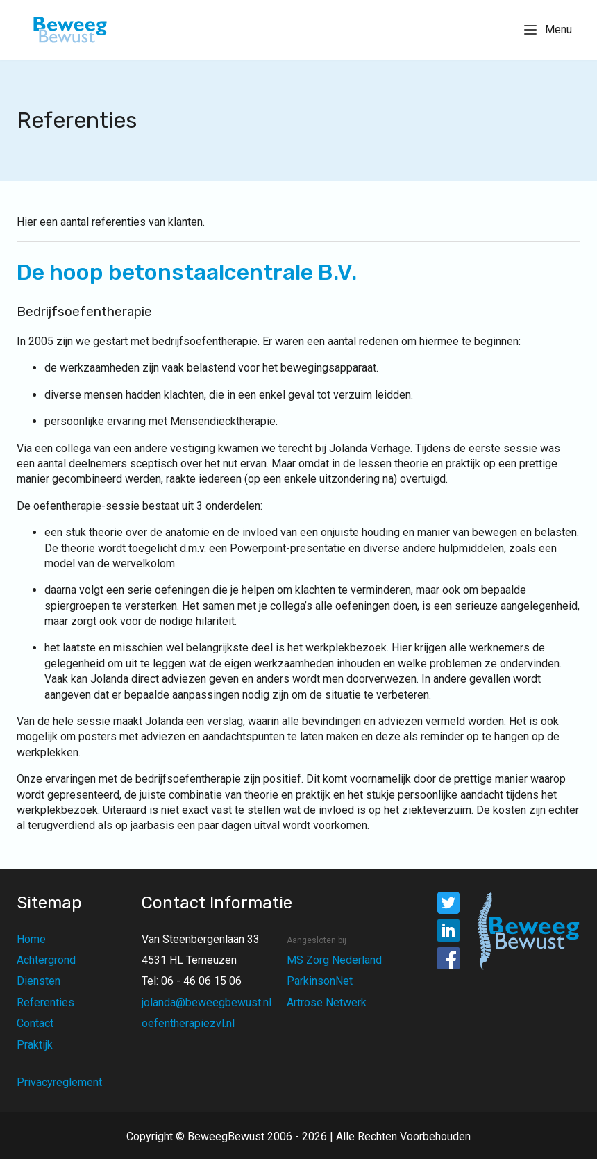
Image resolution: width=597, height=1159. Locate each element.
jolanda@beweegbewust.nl (206, 1002)
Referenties (45, 1002)
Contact (35, 1023)
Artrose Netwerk (327, 1002)
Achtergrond (46, 960)
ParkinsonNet (320, 980)
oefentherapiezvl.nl (188, 1023)
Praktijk (35, 1044)
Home (31, 939)
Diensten (38, 980)
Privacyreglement (59, 1082)
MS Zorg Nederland (334, 960)
